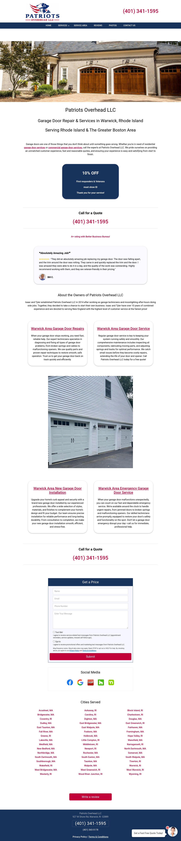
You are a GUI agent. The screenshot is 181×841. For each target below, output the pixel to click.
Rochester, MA (90, 740)
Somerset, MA (135, 740)
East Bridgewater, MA (90, 710)
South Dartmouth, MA (46, 744)
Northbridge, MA (45, 740)
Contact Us (129, 25)
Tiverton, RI (135, 748)
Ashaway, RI (90, 697)
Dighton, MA (90, 706)
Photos (113, 25)
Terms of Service (111, 835)
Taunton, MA (90, 748)
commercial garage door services (65, 135)
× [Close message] (163, 830)
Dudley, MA (45, 710)
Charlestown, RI (135, 702)
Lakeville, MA (46, 727)
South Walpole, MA (135, 744)
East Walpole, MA (90, 714)
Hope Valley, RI (135, 723)
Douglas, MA (135, 706)
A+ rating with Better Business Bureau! (90, 224)
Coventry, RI (46, 706)
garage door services (34, 135)
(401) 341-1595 (140, 11)
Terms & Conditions (89, 638)
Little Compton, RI (90, 727)
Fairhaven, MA (135, 714)
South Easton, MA (90, 744)
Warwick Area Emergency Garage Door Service (123, 478)
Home (48, 25)
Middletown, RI (90, 731)
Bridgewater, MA (45, 702)
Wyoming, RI (135, 761)
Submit (90, 644)
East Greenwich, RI (135, 710)
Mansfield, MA (135, 727)
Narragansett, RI (135, 731)
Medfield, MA (46, 731)
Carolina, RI (90, 702)
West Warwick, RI (135, 757)
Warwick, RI (135, 753)
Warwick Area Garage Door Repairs (57, 316)
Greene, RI (46, 723)
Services (64, 26)
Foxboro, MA (90, 719)
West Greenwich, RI (90, 757)
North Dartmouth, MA (135, 736)
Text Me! (59, 620)
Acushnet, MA (46, 697)
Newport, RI (90, 736)
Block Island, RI (135, 697)
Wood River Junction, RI (90, 761)
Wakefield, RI (45, 753)
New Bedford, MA (46, 736)
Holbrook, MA (90, 723)
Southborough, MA (45, 748)
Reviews (98, 25)
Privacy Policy (74, 638)
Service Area (80, 25)
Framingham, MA (135, 719)
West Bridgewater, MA (46, 757)
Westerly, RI (46, 761)
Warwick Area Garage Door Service (123, 316)
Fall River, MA (46, 719)
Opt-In (58, 629)
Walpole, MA (90, 753)
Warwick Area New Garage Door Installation (57, 478)
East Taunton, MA (46, 714)
